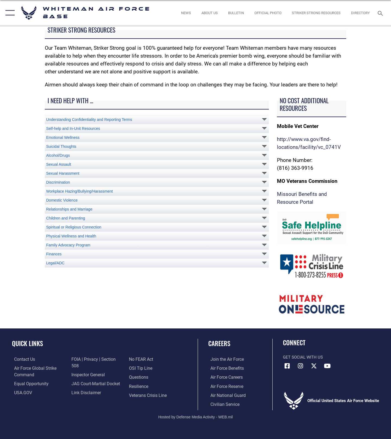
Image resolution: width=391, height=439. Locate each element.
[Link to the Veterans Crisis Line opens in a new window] (148, 385)
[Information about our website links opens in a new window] (85, 385)
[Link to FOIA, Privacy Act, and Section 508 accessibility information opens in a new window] (96, 359)
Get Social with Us (303, 357)
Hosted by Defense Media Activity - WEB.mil (195, 416)
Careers (219, 343)
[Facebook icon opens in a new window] (287, 366)
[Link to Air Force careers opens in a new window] (224, 376)
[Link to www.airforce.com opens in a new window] (224, 359)
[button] (9, 13)
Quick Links (27, 343)
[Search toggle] (381, 13)
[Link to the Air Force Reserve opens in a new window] (224, 385)
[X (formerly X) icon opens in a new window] (314, 366)
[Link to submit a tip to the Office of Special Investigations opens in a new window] (140, 359)
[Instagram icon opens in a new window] (301, 366)
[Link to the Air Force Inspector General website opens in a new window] (87, 368)
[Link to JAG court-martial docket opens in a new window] (94, 376)
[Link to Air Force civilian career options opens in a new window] (222, 403)
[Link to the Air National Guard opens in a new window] (225, 394)
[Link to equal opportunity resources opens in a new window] (28, 383)
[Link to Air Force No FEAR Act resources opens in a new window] (82, 394)
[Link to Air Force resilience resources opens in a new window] (139, 376)
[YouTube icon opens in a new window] (327, 366)
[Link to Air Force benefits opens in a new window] (224, 368)
